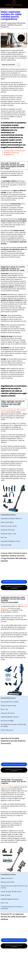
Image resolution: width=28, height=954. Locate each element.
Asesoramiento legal (6, 7)
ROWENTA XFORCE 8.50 (11, 153)
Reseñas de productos (14, 5)
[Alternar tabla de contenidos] (17, 65)
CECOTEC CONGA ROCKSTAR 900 (14, 151)
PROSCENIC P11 (8, 155)
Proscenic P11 (5, 787)
